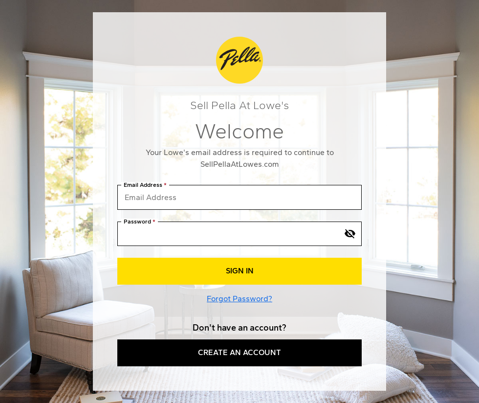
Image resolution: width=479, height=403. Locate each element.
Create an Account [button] (239, 352)
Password (137, 222)
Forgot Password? (239, 298)
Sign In (240, 270)
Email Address (143, 185)
